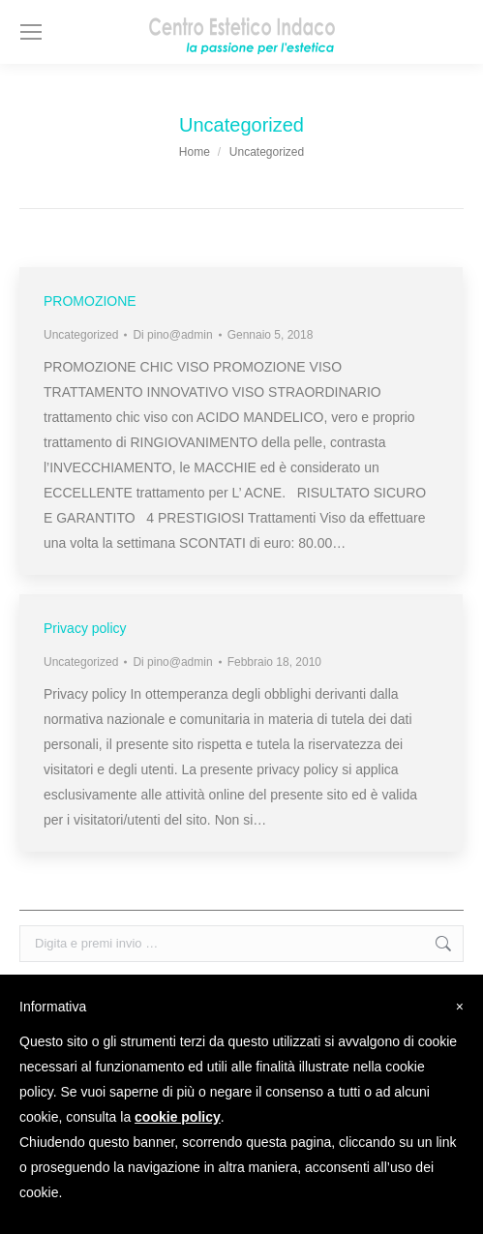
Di (172, 335)
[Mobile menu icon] (31, 32)
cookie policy (178, 1117)
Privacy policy (85, 628)
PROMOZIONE (90, 301)
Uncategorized (81, 335)
